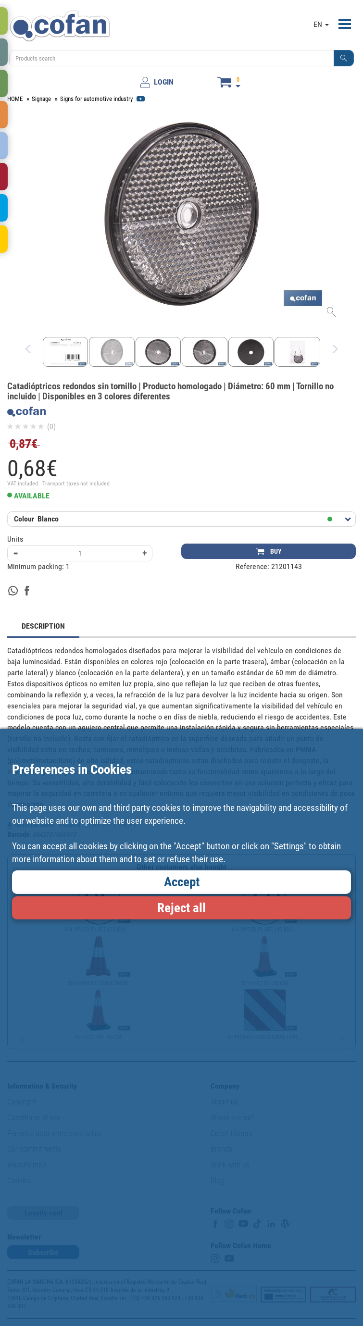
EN (321, 24)
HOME (15, 98)
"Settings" (289, 846)
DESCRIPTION (43, 626)
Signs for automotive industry (96, 98)
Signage (41, 98)
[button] (344, 58)
